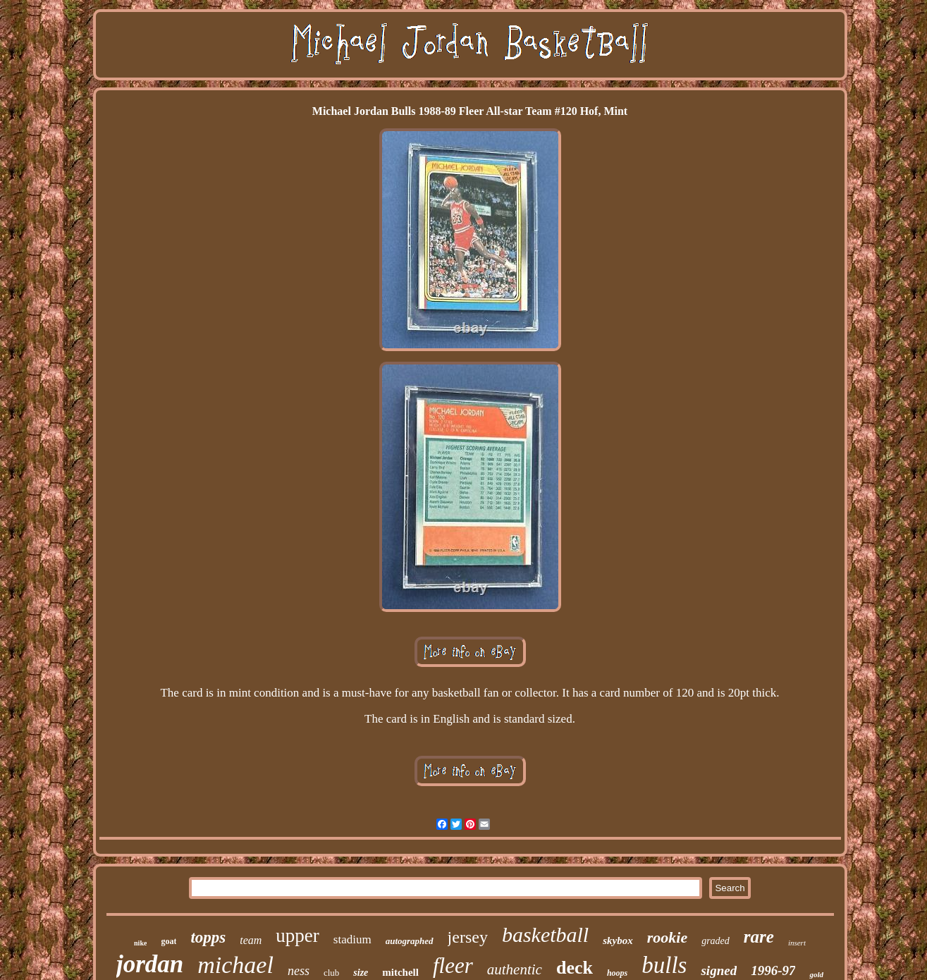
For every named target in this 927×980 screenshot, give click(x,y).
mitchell (400, 972)
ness (298, 971)
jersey (468, 937)
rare (759, 936)
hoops (617, 973)
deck (574, 967)
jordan (149, 964)
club (331, 972)
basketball (545, 934)
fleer (453, 965)
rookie (667, 937)
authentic (514, 969)
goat (168, 941)
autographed (410, 941)
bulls (664, 965)
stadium (352, 939)
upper (297, 935)
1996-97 (773, 970)
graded (715, 941)
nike (140, 943)
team (251, 940)
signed (719, 970)
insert (797, 942)
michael (235, 965)
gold (816, 974)
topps (208, 937)
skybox (618, 940)
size (360, 972)
